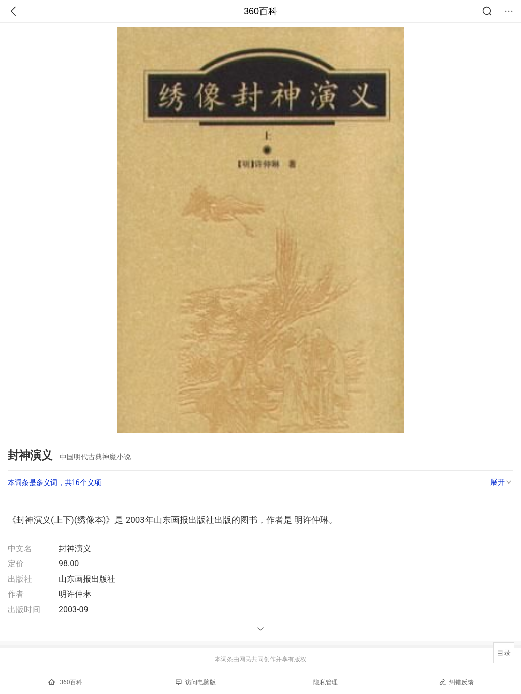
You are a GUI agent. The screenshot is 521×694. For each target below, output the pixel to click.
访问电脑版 (196, 682)
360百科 (260, 11)
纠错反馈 (456, 682)
